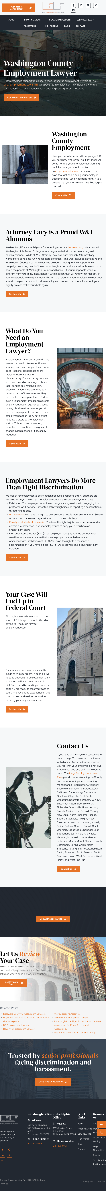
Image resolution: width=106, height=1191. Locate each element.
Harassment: (16, 514)
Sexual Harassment (60, 20)
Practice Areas (33, 20)
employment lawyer (67, 171)
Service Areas (86, 20)
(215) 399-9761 (60, 1146)
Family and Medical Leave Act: (27, 522)
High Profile (51, 26)
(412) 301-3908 (35, 1143)
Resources (31, 26)
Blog (67, 26)
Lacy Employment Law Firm (21, 84)
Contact (80, 26)
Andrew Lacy (75, 247)
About (13, 20)
